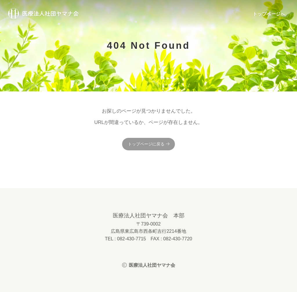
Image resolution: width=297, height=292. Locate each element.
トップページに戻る (146, 144)
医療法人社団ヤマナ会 (43, 14)
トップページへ (269, 14)
